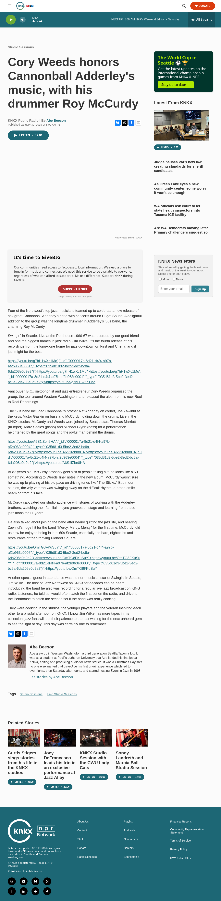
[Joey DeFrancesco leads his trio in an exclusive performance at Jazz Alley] (60, 738)
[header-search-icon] (184, 6)
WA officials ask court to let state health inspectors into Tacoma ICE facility (177, 210)
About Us (83, 821)
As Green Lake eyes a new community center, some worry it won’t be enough (180, 188)
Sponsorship (131, 856)
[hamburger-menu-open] (9, 6)
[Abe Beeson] (17, 656)
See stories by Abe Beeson (51, 677)
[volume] (22, 19)
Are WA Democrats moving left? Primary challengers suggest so (181, 230)
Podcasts (129, 830)
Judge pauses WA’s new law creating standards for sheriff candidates (178, 166)
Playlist (128, 821)
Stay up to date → (175, 84)
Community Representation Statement (187, 831)
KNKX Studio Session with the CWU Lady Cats (94, 760)
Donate (204, 6)
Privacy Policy (178, 849)
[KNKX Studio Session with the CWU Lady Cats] (96, 738)
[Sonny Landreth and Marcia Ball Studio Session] (132, 738)
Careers (129, 848)
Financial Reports (181, 821)
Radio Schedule (87, 856)
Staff (80, 839)
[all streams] (201, 19)
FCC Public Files (180, 858)
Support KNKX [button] (75, 289)
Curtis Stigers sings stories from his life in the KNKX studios (22, 762)
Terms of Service (180, 840)
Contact (82, 830)
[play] (11, 19)
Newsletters (131, 839)
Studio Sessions (21, 47)
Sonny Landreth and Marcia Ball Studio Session (131, 760)
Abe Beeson (56, 120)
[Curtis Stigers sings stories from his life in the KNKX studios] (24, 738)
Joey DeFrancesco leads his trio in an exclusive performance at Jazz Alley (60, 765)
